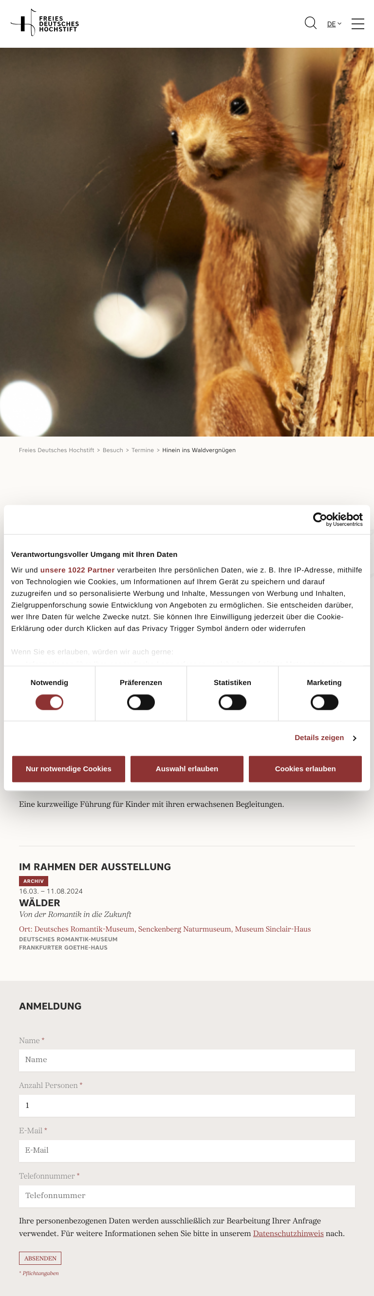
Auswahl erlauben (187, 769)
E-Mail (30, 1131)
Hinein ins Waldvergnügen (199, 450)
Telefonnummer (47, 1176)
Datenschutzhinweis (288, 1234)
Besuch (113, 450)
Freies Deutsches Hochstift (56, 450)
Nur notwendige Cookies (69, 769)
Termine (142, 450)
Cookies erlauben (305, 769)
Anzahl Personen (48, 1085)
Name (29, 1041)
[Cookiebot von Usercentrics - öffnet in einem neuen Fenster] (320, 519)
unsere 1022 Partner (77, 570)
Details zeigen (319, 738)
